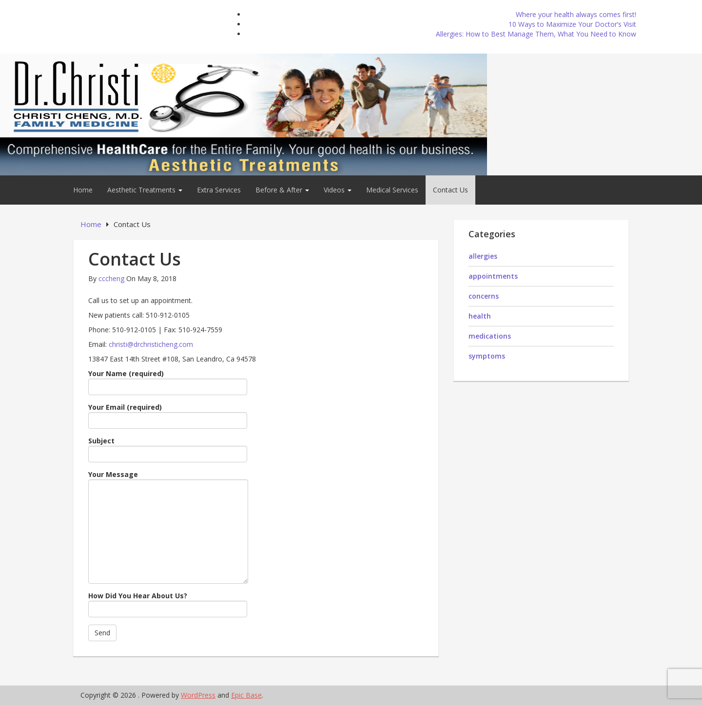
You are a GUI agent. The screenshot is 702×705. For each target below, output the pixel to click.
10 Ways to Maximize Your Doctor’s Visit (572, 24)
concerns (483, 296)
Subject (167, 449)
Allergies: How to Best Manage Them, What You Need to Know (536, 33)
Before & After (282, 189)
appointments (493, 276)
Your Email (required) (167, 415)
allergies (482, 256)
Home (83, 189)
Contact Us (450, 189)
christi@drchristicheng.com (151, 344)
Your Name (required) (167, 382)
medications (489, 336)
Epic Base (246, 695)
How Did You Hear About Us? (167, 604)
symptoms (486, 356)
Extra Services (219, 189)
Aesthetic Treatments (144, 189)
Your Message (168, 527)
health (479, 316)
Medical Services (392, 189)
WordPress (198, 695)
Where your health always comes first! (576, 14)
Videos (337, 189)
